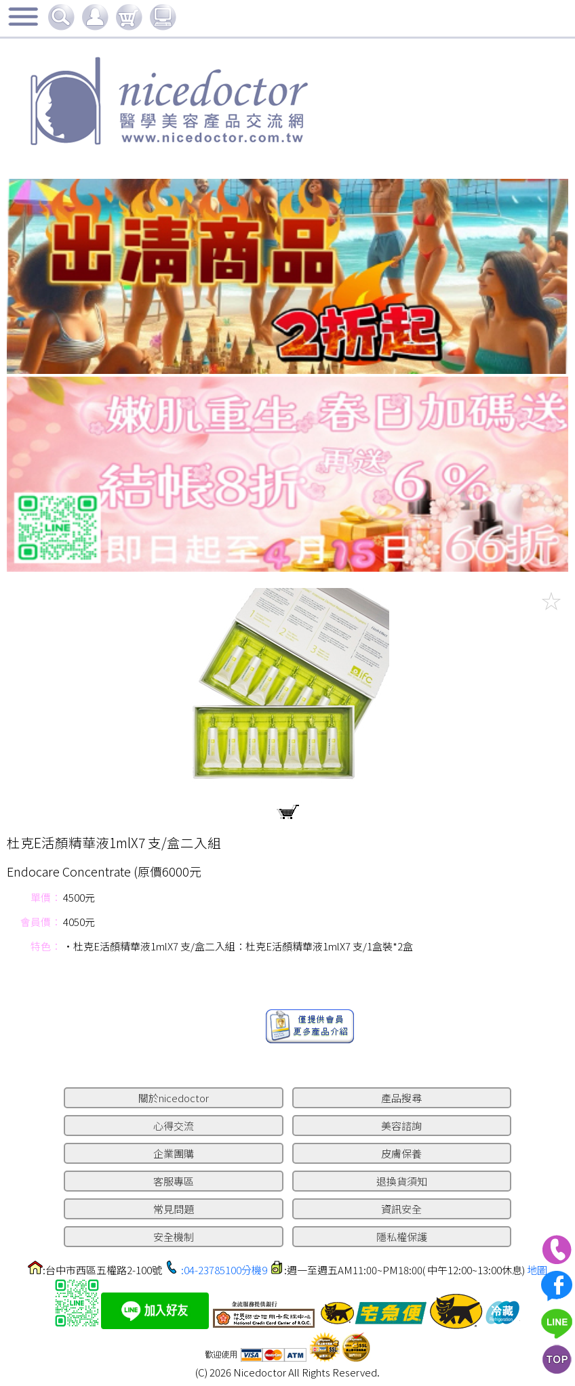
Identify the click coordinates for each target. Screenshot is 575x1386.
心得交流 (173, 1125)
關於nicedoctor (173, 1098)
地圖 (537, 1270)
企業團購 (173, 1153)
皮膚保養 (401, 1153)
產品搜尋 (401, 1098)
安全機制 (173, 1237)
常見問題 (173, 1209)
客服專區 (173, 1181)
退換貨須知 (401, 1181)
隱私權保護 (401, 1237)
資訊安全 (401, 1209)
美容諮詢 (401, 1125)
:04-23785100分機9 (224, 1270)
